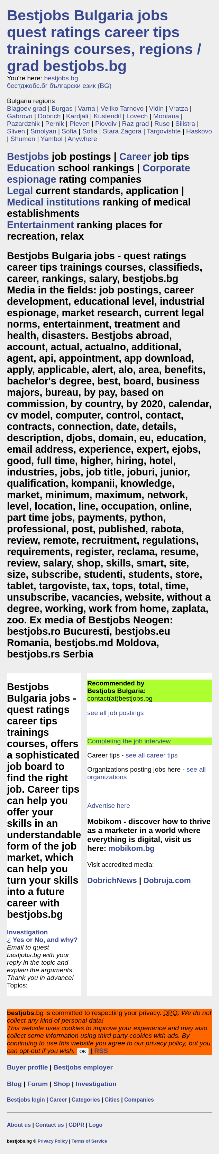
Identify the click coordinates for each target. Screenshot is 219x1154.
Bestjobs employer (83, 1067)
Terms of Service (89, 1141)
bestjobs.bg (61, 78)
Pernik (54, 123)
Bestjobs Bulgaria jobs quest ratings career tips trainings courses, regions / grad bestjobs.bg (104, 40)
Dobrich (49, 116)
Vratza (178, 108)
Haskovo (199, 131)
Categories (86, 1100)
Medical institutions (53, 202)
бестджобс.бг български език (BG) (59, 85)
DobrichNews (112, 880)
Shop (61, 1083)
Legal (20, 190)
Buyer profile (27, 1067)
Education (31, 167)
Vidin (156, 108)
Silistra (185, 123)
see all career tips (151, 755)
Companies (139, 1100)
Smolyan (43, 131)
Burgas (62, 108)
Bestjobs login (26, 1100)
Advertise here (108, 805)
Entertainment (40, 224)
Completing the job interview (129, 741)
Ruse (162, 123)
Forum (37, 1083)
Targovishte (164, 131)
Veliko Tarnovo (122, 108)
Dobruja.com (167, 880)
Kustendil (107, 116)
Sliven (16, 131)
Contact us (49, 1125)
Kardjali (77, 116)
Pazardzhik (23, 123)
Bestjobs (28, 156)
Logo (95, 1125)
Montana (166, 116)
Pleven (80, 123)
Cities (111, 1100)
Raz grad (135, 123)
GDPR (76, 1125)
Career (135, 156)
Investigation (95, 1083)
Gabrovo (20, 116)
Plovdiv (106, 123)
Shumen (22, 138)
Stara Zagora (122, 131)
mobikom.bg (131, 848)
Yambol (51, 138)
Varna (86, 108)
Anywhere (82, 138)
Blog (14, 1083)
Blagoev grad (26, 108)
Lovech (137, 116)
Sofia (69, 131)
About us (19, 1125)
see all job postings (115, 712)
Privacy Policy (53, 1141)
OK (83, 1051)
